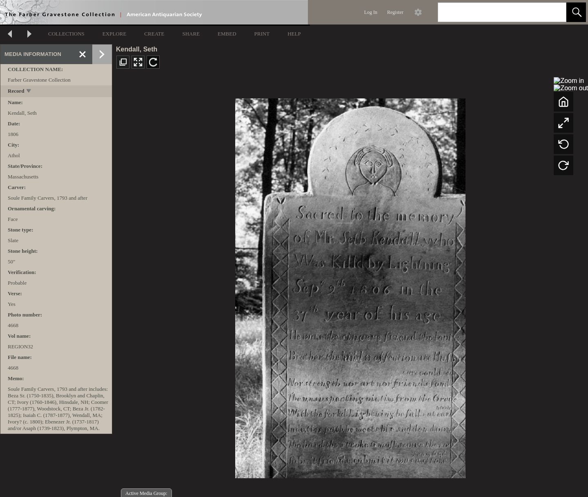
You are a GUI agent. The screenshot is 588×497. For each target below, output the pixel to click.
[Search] (492, 12)
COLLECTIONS (66, 34)
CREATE (154, 34)
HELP (294, 34)
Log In (370, 12)
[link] (553, 12)
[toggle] (29, 92)
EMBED (227, 34)
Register (395, 12)
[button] (576, 12)
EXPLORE (114, 34)
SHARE (191, 34)
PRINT (262, 34)
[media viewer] (350, 286)
